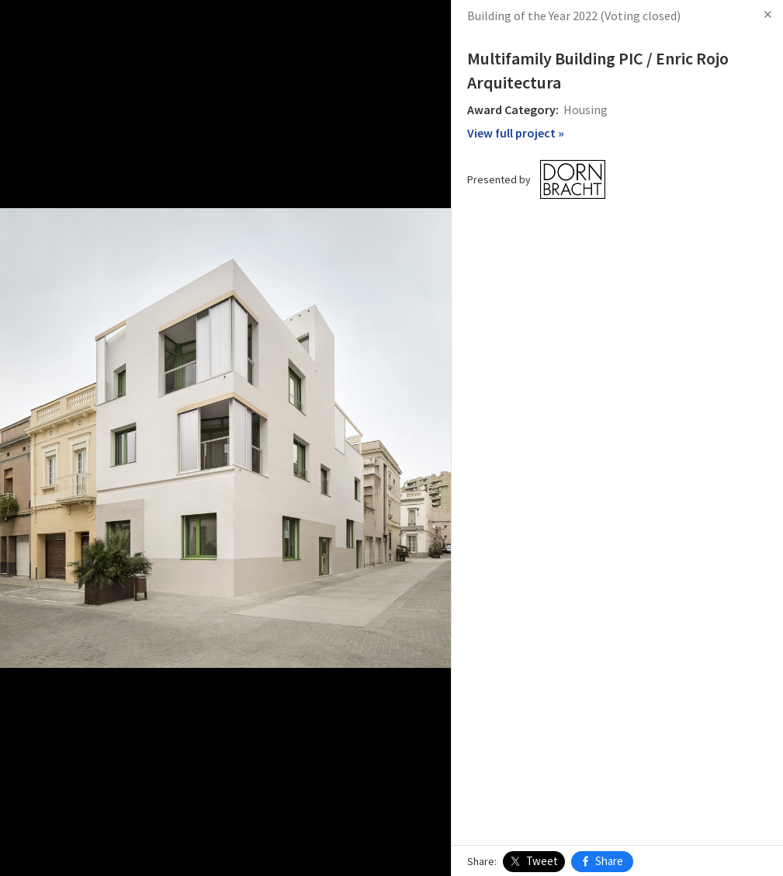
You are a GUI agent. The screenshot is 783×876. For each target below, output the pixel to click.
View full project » (515, 133)
